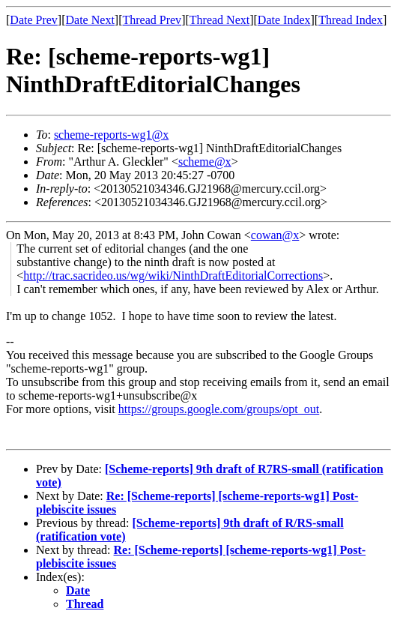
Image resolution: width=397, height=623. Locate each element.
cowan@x (275, 235)
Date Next (90, 19)
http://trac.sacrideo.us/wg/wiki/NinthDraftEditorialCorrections (173, 275)
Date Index (284, 19)
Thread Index (350, 19)
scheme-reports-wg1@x (111, 134)
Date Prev (34, 19)
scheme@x (204, 161)
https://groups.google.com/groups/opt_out (218, 409)
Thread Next (219, 19)
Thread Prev (151, 19)
